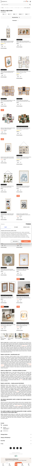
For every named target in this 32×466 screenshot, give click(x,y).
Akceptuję (26, 241)
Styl (21, 7)
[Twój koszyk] (28, 1)
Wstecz (2, 7)
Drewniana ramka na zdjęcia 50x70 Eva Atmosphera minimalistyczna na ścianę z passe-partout (23, 214)
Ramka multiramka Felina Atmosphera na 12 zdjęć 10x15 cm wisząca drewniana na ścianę (8, 101)
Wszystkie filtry (16, 17)
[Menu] (16, 464)
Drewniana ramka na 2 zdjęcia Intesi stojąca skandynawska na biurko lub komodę (7, 297)
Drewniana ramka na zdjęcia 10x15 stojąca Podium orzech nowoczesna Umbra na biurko (8, 325)
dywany (21, 379)
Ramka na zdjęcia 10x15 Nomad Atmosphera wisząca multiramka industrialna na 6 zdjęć (7, 41)
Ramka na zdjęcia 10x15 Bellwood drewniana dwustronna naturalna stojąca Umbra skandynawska (23, 325)
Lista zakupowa (26, 1)
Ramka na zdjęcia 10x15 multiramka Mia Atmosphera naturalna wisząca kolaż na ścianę (23, 101)
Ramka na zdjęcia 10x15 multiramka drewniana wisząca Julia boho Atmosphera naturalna (23, 128)
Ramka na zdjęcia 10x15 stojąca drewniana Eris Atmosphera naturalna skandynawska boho (7, 72)
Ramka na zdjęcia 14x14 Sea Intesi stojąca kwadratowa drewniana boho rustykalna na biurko (8, 270)
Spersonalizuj (16, 241)
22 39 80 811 (5, 425)
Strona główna (7, 7)
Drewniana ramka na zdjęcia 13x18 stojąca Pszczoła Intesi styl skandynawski (23, 270)
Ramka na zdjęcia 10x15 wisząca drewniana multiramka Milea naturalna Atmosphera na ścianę (24, 41)
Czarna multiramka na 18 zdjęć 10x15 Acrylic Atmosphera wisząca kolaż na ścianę (7, 186)
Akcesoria (12, 7)
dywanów (20, 405)
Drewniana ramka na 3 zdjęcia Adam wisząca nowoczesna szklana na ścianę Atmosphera (7, 214)
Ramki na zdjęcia (17, 7)
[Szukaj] (30, 4)
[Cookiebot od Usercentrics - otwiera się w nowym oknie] (26, 224)
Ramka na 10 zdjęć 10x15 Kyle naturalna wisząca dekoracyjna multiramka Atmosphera (8, 128)
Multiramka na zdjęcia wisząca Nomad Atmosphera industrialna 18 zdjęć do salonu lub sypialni (24, 157)
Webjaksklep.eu (18, 452)
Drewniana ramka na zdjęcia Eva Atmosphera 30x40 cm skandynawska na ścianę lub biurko (7, 157)
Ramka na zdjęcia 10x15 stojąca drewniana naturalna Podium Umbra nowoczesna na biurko (23, 297)
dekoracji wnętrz (24, 345)
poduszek (17, 405)
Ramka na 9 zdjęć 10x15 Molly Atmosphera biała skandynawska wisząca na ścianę (23, 72)
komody (17, 391)
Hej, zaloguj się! (24, 1)
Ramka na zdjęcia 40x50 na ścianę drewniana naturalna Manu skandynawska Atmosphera (23, 186)
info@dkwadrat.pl (5, 430)
